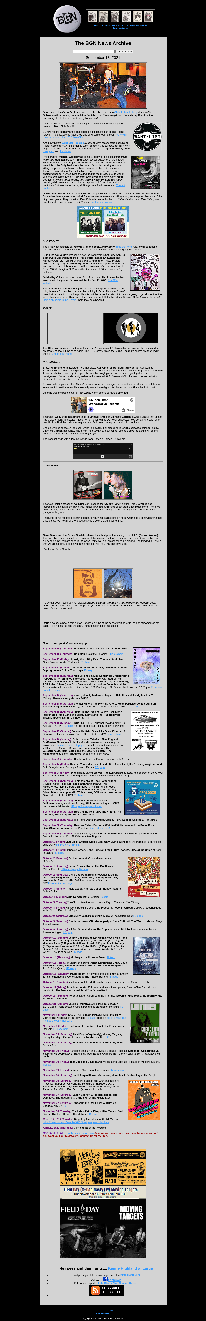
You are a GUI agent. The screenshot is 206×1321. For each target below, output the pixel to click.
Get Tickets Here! (100, 828)
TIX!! (106, 1037)
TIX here (133, 706)
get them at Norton (101, 202)
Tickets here (117, 654)
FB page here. (61, 1029)
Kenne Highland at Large (130, 1268)
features (121, 25)
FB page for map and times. (86, 806)
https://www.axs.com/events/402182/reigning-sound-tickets (76, 1122)
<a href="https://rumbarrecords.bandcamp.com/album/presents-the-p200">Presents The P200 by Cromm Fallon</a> (103, 528)
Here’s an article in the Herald (59, 300)
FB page (88, 670)
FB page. (100, 767)
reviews (143, 25)
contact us (123, 28)
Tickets (104, 897)
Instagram (48, 151)
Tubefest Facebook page (70, 745)
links (115, 28)
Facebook (65, 151)
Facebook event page (60, 883)
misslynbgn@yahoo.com (80, 1133)
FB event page (70, 869)
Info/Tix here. (114, 734)
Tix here (83, 869)
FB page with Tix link (68, 844)
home (96, 25)
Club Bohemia (122, 112)
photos (114, 25)
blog (134, 112)
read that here (124, 246)
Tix (64, 1106)
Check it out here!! (62, 353)
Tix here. (86, 662)
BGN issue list (132, 25)
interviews (105, 25)
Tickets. (47, 1064)
